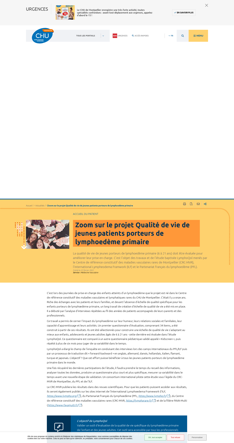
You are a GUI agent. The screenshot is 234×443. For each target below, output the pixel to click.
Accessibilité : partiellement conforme (148, 407)
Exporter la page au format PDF (191, 104)
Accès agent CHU (149, 402)
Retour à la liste (120, 378)
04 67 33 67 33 (101, 406)
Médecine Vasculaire (89, 172)
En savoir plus (185, 12)
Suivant (179, 378)
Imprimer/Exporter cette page (184, 104)
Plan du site (147, 422)
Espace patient (148, 399)
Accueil (29, 105)
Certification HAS (149, 431)
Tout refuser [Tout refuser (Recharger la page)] (175, 437)
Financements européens (148, 426)
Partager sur (205, 104)
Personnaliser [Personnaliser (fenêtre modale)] (197, 437)
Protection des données (148, 417)
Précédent (57, 378)
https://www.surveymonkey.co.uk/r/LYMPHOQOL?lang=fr (115, 364)
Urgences (120, 36)
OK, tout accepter (155, 437)
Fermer (206, 5)
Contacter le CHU (103, 397)
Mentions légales (149, 413)
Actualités (39, 105)
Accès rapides (140, 36)
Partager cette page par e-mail (198, 104)
